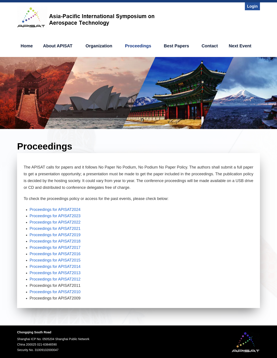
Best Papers (176, 45)
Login (252, 6)
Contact (210, 45)
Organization (98, 45)
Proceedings (138, 45)
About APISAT (57, 45)
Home (27, 45)
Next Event (240, 45)
